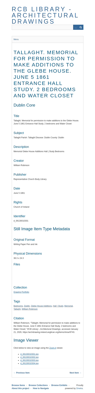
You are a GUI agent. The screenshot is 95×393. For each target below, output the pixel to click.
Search (80, 27)
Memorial (68, 306)
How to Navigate (41, 388)
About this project (20, 388)
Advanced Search (75, 27)
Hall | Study (58, 306)
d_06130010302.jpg (29, 357)
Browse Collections (38, 385)
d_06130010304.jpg (29, 363)
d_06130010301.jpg (29, 354)
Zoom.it (52, 348)
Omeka (79, 388)
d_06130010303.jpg (29, 360)
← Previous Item (22, 373)
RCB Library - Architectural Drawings (45, 15)
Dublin (27, 306)
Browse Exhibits (59, 385)
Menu (16, 39)
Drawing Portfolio (21, 292)
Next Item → (75, 373)
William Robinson (30, 309)
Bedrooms (18, 306)
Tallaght (17, 309)
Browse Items (18, 385)
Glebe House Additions (41, 306)
